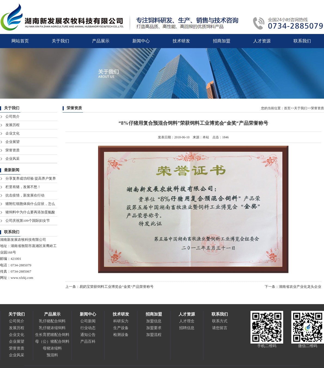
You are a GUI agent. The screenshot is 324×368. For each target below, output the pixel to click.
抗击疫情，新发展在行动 (24, 195)
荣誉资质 (12, 150)
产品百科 (88, 341)
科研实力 (121, 321)
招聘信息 (186, 328)
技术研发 (181, 41)
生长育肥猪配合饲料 (52, 335)
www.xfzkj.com (22, 278)
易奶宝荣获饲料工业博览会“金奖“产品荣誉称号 (117, 287)
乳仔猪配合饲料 (52, 321)
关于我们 (60, 41)
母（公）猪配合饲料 (52, 341)
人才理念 (186, 321)
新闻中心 (141, 41)
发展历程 (12, 125)
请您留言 (219, 328)
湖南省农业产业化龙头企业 (300, 287)
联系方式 (219, 321)
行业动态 (88, 328)
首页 (287, 108)
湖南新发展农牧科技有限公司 (23, 240)
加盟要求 (153, 328)
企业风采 (12, 159)
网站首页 (20, 41)
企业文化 (12, 133)
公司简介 (12, 116)
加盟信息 (153, 321)
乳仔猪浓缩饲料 (52, 328)
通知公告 (88, 335)
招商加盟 (221, 41)
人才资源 (262, 41)
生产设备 (121, 328)
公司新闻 (88, 321)
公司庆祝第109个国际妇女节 (27, 221)
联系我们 (302, 41)
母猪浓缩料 (52, 348)
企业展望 (12, 142)
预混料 (52, 355)
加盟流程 (153, 335)
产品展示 (100, 41)
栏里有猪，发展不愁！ (23, 187)
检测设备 (121, 335)
